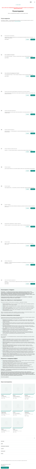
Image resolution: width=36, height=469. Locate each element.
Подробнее (27, 39)
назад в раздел (18, 4)
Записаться (32, 39)
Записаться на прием (5, 467)
